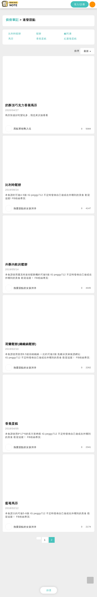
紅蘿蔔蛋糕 (70, 38)
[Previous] (38, 538)
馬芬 (10, 38)
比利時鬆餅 (14, 33)
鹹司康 (68, 33)
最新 (87, 51)
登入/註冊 (79, 4)
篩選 (48, 590)
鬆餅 (38, 33)
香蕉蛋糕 (41, 38)
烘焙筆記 (12, 19)
